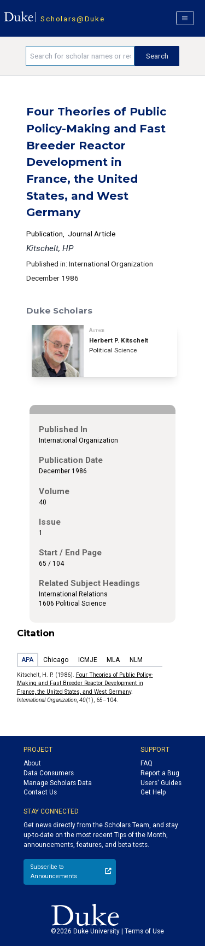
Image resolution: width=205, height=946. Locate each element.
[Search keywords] (80, 56)
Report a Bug (159, 773)
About (32, 763)
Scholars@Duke (72, 18)
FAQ (146, 763)
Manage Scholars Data (58, 783)
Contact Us (40, 792)
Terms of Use (144, 931)
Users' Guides (160, 783)
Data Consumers (49, 773)
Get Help (153, 792)
